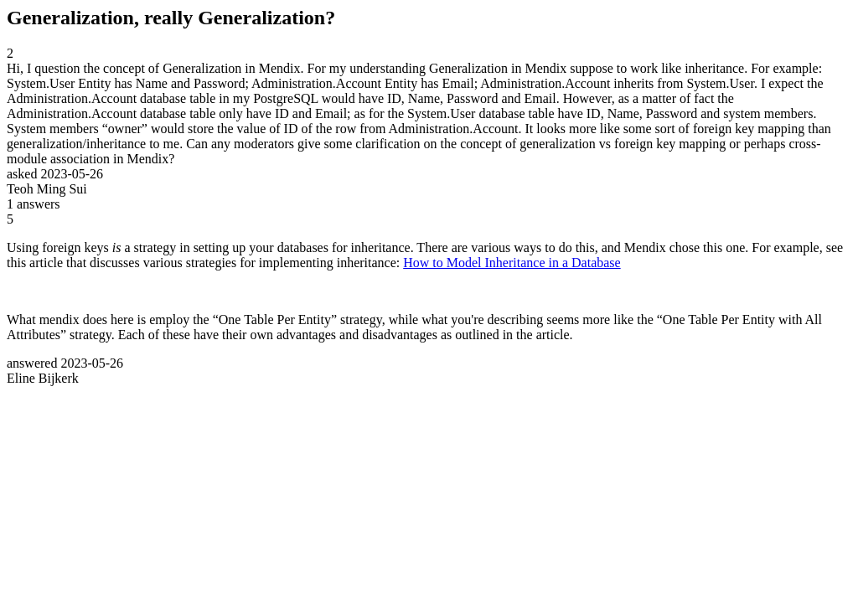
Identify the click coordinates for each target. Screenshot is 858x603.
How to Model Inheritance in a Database (511, 262)
